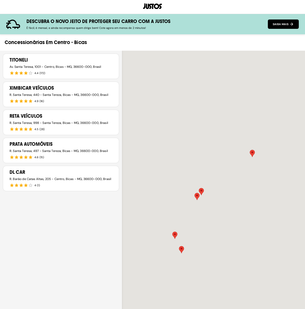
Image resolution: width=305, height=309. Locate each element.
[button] (181, 249)
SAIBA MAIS (283, 24)
